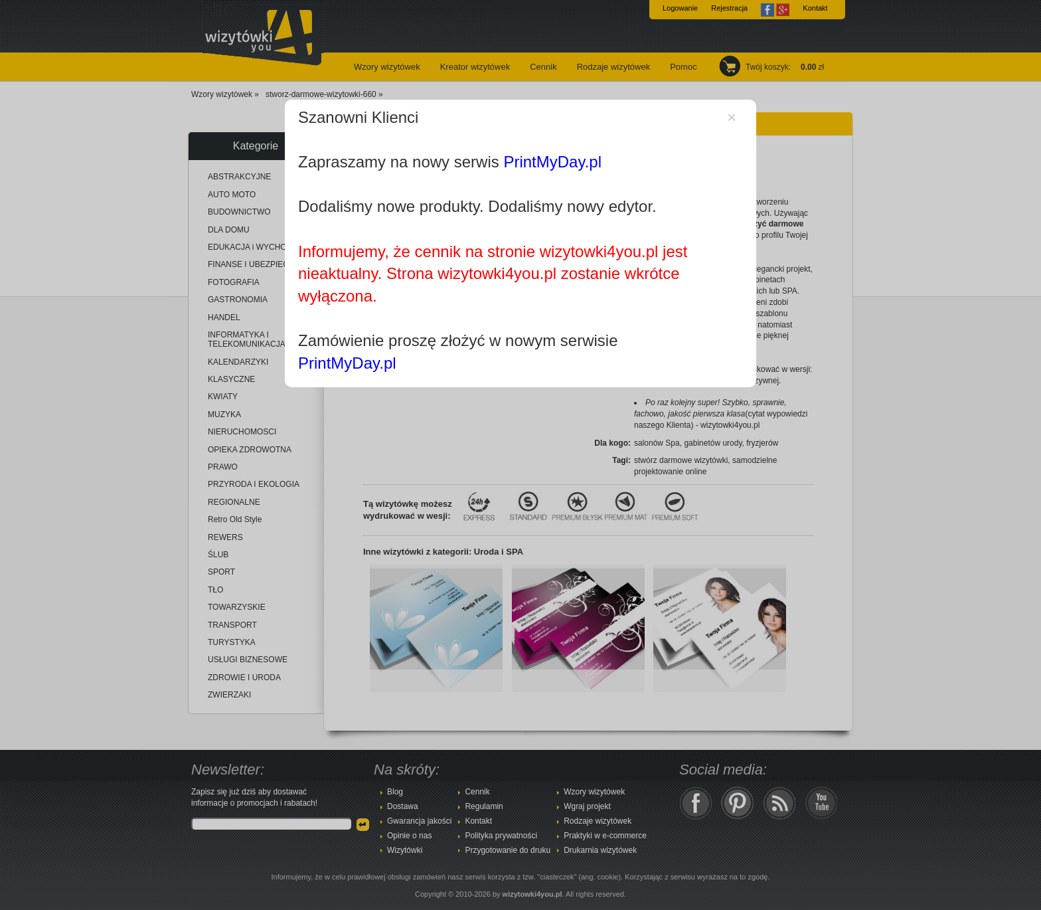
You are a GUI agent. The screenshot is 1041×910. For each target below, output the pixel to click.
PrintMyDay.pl (552, 162)
